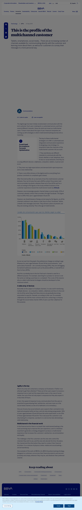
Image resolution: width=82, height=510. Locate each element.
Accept (58, 506)
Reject (69, 506)
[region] (41, 503)
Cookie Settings (7, 506)
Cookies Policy (39, 501)
